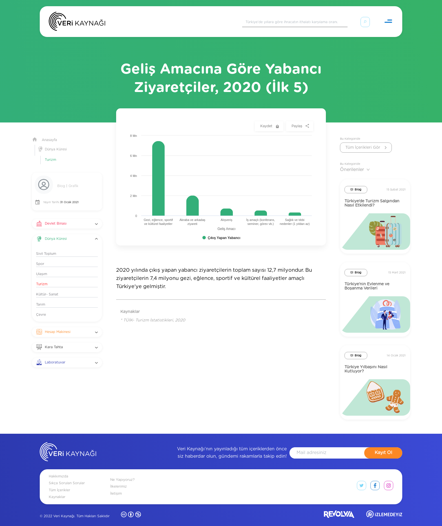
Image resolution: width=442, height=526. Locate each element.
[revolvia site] (339, 509)
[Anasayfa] (77, 22)
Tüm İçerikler (59, 483)
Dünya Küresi (56, 142)
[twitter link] (361, 480)
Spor (40, 257)
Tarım (40, 297)
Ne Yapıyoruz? (122, 473)
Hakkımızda (58, 469)
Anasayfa (49, 133)
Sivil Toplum (46, 247)
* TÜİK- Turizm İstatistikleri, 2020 (152, 313)
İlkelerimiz (118, 479)
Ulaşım (41, 267)
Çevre (41, 308)
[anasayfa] (68, 446)
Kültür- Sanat (47, 287)
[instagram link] (388, 480)
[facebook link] (375, 480)
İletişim (116, 486)
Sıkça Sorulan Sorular (67, 476)
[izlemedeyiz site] (384, 509)
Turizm (50, 153)
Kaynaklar (57, 490)
